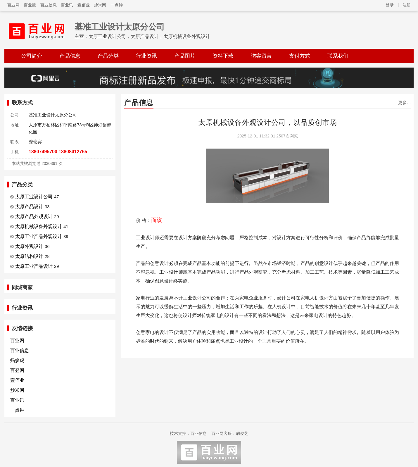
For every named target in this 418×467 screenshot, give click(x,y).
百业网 (13, 5)
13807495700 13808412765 (58, 151)
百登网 (17, 370)
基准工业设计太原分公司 (120, 26)
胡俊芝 (242, 433)
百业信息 (48, 5)
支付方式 (299, 56)
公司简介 (31, 56)
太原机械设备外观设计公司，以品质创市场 (267, 122)
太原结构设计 (29, 256)
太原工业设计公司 (34, 196)
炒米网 (100, 5)
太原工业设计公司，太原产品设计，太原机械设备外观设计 (149, 36)
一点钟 (116, 5)
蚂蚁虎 (17, 360)
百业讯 (67, 5)
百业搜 (30, 5)
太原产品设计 (29, 206)
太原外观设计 (29, 246)
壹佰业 (83, 5)
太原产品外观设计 (34, 216)
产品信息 (69, 56)
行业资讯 (146, 56)
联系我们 (337, 56)
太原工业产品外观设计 (38, 236)
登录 (390, 5)
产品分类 (108, 56)
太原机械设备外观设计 (38, 226)
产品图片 (184, 56)
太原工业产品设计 (34, 266)
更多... (404, 102)
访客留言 (261, 56)
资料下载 (223, 56)
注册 (407, 5)
